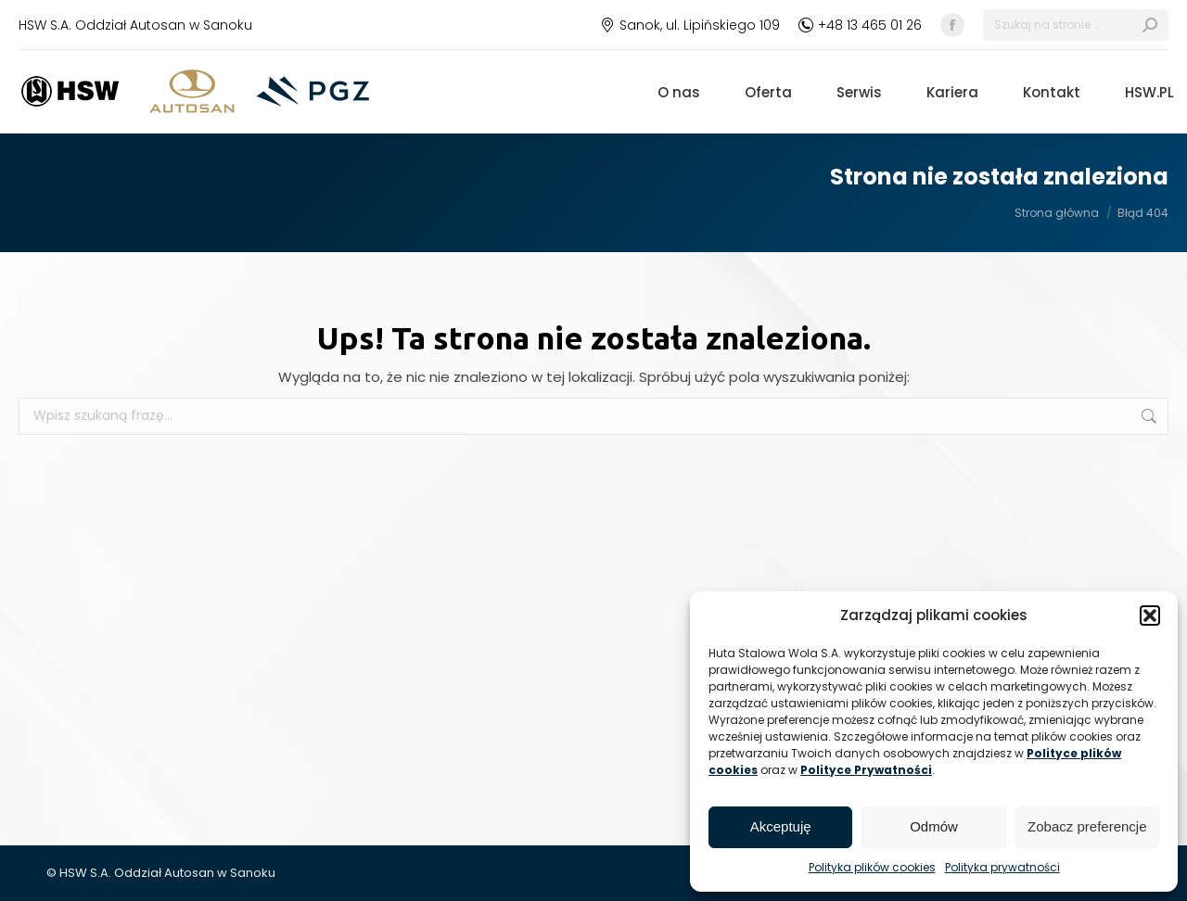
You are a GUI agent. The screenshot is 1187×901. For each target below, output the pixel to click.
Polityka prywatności (1002, 867)
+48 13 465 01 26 (860, 25)
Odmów (934, 826)
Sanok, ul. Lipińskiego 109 (690, 25)
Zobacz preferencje (1086, 826)
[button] (1150, 615)
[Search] (1075, 25)
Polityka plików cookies (872, 867)
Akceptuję (780, 826)
